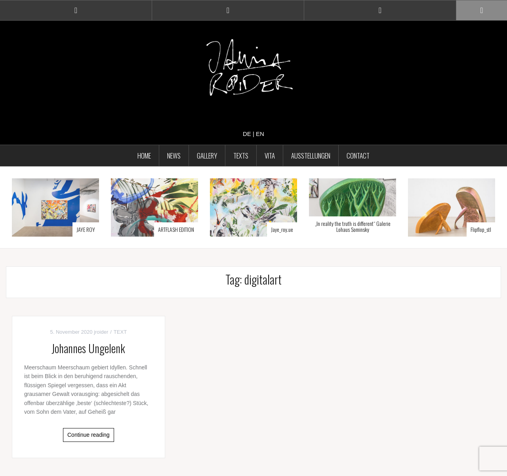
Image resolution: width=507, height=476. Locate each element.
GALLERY (207, 156)
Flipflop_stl (481, 229)
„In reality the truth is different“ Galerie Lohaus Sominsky (353, 226)
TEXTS (240, 156)
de (247, 133)
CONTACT (358, 156)
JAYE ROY (85, 229)
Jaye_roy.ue (282, 229)
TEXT (120, 332)
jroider (101, 332)
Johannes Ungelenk (88, 348)
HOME (144, 156)
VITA (270, 156)
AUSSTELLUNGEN (310, 156)
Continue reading (88, 435)
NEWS (174, 156)
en (260, 133)
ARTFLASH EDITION (176, 229)
